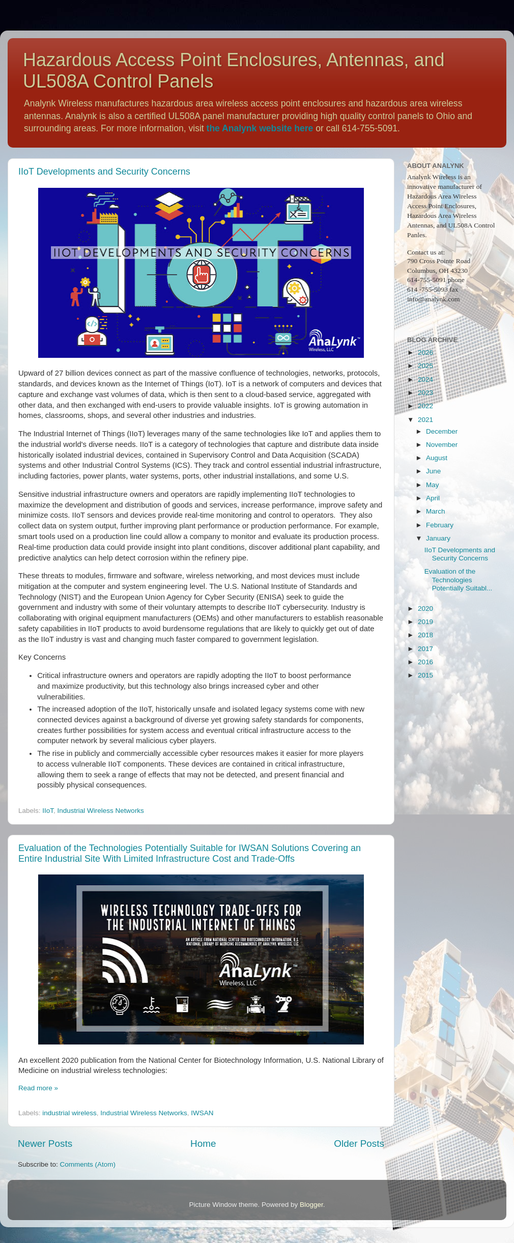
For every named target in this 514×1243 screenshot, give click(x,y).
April (433, 498)
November (442, 444)
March (435, 511)
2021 (425, 419)
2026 (425, 352)
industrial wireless (69, 1113)
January (438, 538)
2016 (425, 662)
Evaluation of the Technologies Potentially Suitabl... (458, 579)
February (439, 525)
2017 (425, 649)
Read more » (38, 1088)
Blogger (311, 1204)
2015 (425, 675)
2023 (425, 393)
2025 (425, 366)
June (433, 471)
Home (203, 1143)
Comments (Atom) (88, 1164)
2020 (425, 608)
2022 (425, 406)
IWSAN (202, 1113)
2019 (425, 622)
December (442, 431)
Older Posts (359, 1143)
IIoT (47, 810)
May (432, 485)
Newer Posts (45, 1143)
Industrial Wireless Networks (101, 810)
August (436, 458)
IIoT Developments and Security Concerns (104, 171)
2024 (425, 379)
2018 (425, 635)
